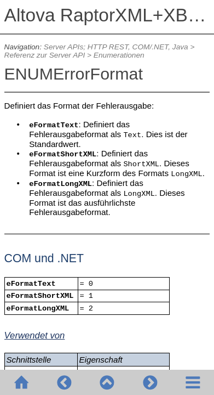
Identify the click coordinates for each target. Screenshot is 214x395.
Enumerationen (119, 55)
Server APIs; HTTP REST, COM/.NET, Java (116, 47)
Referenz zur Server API (44, 55)
